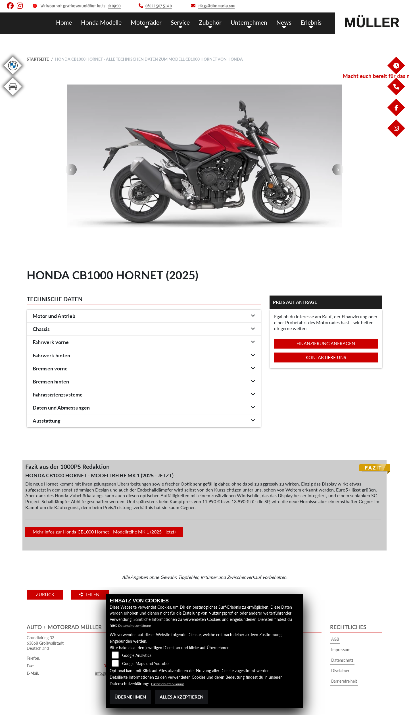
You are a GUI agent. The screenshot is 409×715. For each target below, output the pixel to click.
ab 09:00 (114, 6)
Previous (71, 169)
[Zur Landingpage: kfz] (13, 96)
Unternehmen (254, 22)
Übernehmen (130, 696)
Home (81, 22)
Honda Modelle (116, 22)
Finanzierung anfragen (326, 343)
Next (338, 169)
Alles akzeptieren (181, 696)
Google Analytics (136, 655)
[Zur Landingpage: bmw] (13, 75)
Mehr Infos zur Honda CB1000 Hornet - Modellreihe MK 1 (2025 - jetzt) (104, 531)
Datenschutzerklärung (137, 625)
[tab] (144, 316)
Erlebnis (312, 22)
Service (190, 22)
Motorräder (158, 22)
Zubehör (218, 22)
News (286, 22)
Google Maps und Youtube (145, 663)
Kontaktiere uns (326, 357)
